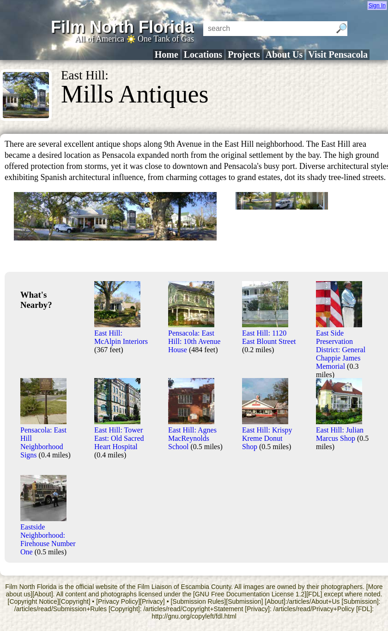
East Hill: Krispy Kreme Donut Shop (267, 434)
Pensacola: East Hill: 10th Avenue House (194, 337)
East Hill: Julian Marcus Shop (340, 430)
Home (166, 54)
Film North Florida (122, 27)
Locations (203, 54)
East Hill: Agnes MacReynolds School (192, 434)
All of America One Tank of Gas (134, 38)
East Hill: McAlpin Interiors (121, 333)
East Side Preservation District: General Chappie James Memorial (340, 345)
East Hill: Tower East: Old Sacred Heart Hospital (119, 434)
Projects (244, 54)
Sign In (377, 5)
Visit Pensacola (338, 54)
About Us (284, 54)
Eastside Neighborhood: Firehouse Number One (48, 535)
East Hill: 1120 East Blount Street (269, 333)
